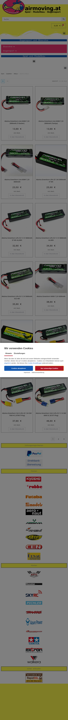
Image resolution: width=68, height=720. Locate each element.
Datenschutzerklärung (38, 372)
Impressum (27, 372)
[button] (18, 368)
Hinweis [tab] (8, 353)
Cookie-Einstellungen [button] (35, 363)
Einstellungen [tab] (19, 353)
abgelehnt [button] (7, 363)
